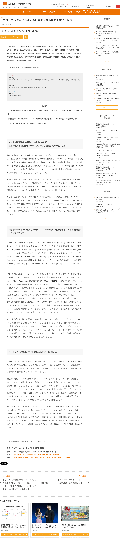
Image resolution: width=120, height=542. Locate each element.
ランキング (27, 12)
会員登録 (108, 6)
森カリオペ (34, 333)
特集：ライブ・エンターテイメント (11, 37)
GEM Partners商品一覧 (90, 6)
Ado (20, 281)
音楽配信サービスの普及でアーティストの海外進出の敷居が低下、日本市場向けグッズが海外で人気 (42, 119)
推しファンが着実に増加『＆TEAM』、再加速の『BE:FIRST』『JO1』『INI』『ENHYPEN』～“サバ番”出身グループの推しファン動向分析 (20, 482)
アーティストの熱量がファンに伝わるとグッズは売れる (27, 123)
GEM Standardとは (60, 6)
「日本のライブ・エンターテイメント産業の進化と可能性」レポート (35, 455)
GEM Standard (17, 3)
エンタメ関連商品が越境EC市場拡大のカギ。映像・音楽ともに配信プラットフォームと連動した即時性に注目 (45, 112)
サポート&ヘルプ (77, 6)
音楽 (26, 37)
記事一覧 (44, 483)
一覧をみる (107, 61)
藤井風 (54, 281)
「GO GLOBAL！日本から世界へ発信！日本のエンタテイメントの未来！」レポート (41, 457)
